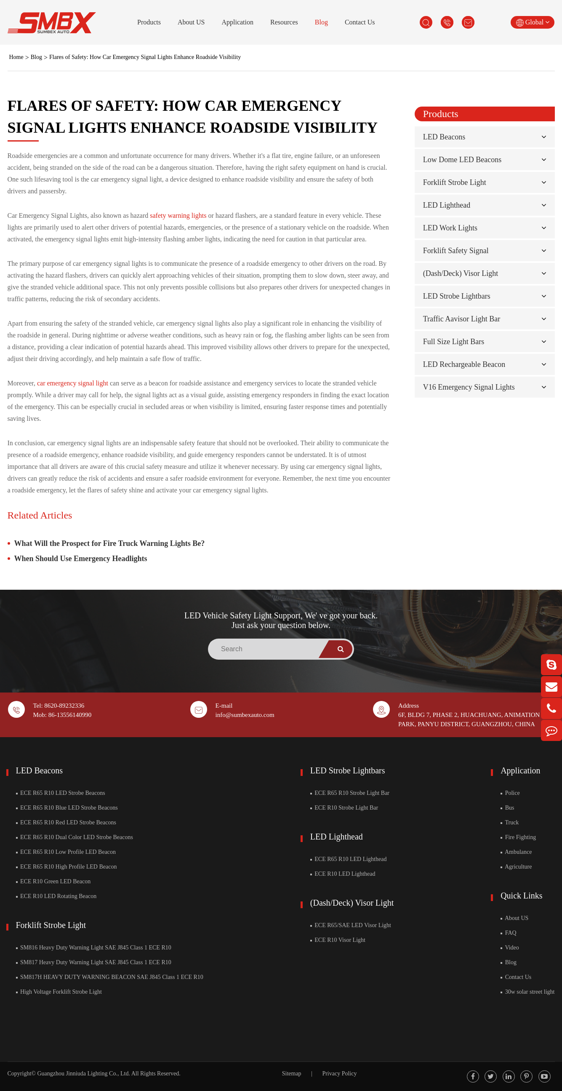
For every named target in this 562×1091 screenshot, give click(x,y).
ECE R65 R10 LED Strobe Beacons (60, 793)
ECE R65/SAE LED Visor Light (350, 925)
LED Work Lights (450, 228)
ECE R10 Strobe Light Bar (344, 808)
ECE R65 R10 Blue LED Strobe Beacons (67, 808)
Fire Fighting (518, 837)
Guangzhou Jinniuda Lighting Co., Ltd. (83, 1073)
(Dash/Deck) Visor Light (460, 273)
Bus (507, 808)
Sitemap (291, 1073)
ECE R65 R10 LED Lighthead (348, 859)
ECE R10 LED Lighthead (343, 874)
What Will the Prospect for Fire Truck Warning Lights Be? (109, 543)
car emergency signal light (72, 383)
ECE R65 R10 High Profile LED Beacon (66, 867)
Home (16, 57)
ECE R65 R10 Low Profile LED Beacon (66, 852)
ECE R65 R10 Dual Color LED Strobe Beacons (74, 837)
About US (191, 22)
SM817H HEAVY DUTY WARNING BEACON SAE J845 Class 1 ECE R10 (109, 977)
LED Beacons (444, 137)
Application (237, 22)
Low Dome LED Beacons (462, 159)
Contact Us (360, 22)
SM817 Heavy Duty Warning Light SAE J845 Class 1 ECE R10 (93, 962)
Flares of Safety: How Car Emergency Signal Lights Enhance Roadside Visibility (145, 57)
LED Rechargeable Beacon (464, 364)
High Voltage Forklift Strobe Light (59, 992)
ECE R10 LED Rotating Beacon (56, 896)
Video (510, 947)
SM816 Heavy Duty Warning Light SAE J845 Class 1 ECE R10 (93, 947)
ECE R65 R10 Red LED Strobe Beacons (66, 822)
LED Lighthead (446, 205)
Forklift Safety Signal (456, 250)
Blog (321, 22)
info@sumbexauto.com (245, 714)
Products (149, 22)
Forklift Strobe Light (454, 182)
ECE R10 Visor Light (337, 940)
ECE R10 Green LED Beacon (53, 881)
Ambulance (516, 852)
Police (510, 793)
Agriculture (516, 867)
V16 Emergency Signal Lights (469, 387)
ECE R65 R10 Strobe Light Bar (349, 793)
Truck (510, 822)
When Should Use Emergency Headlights (80, 558)
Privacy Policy (339, 1073)
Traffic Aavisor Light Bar (461, 319)
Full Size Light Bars (454, 341)
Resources (284, 22)
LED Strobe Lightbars (456, 296)
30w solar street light (527, 992)
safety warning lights (178, 215)
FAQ (508, 933)
